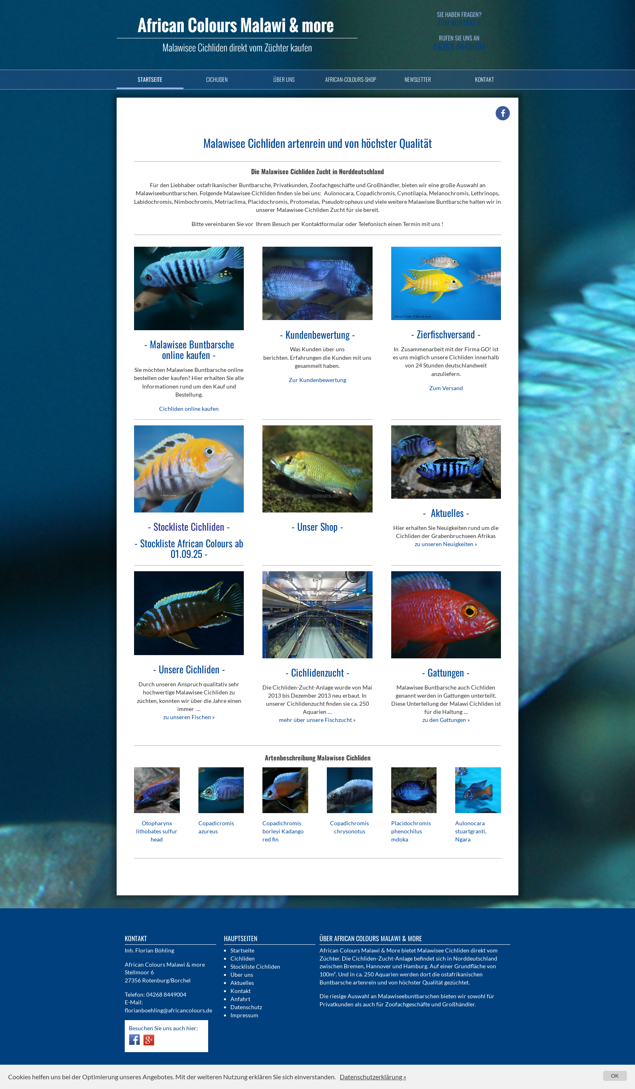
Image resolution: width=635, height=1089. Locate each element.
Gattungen (446, 672)
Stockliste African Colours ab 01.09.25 (191, 548)
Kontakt (484, 79)
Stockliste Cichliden (255, 966)
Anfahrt (240, 998)
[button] (503, 113)
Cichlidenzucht (317, 672)
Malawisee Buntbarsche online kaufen (192, 349)
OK (615, 1076)
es (447, 512)
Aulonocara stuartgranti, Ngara (470, 831)
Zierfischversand (446, 334)
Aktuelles (242, 982)
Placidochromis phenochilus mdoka (411, 831)
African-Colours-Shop (350, 79)
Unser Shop (317, 526)
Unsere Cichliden (189, 669)
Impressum (244, 1015)
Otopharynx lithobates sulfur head (156, 831)
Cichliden (217, 79)
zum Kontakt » (459, 22)
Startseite (150, 79)
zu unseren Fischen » (189, 716)
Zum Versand (446, 387)
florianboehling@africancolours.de (168, 1010)
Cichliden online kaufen (189, 408)
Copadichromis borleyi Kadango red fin (283, 831)
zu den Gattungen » (446, 719)
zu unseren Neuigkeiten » (446, 543)
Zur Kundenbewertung (317, 379)
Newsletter (418, 79)
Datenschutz (246, 1007)
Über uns (283, 79)
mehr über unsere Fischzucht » (317, 719)
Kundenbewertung (317, 334)
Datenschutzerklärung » (373, 1076)
